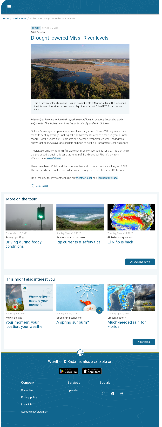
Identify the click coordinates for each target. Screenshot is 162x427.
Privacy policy (29, 397)
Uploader (73, 390)
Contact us (27, 390)
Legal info (27, 404)
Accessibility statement (34, 411)
